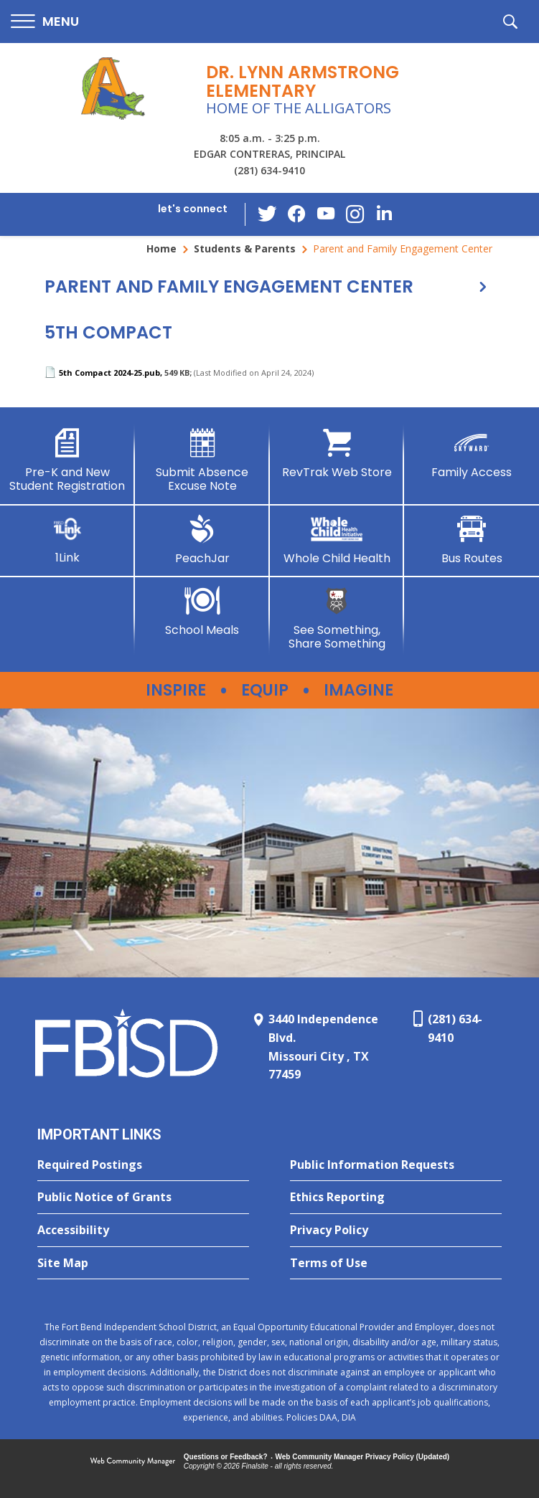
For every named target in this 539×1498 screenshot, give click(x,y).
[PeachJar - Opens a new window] (202, 540)
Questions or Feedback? (226, 1457)
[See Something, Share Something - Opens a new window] (337, 618)
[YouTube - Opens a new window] (325, 214)
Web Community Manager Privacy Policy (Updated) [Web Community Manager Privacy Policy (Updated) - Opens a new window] (363, 1457)
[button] (45, 21)
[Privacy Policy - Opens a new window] (395, 1230)
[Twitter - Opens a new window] (268, 214)
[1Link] (67, 539)
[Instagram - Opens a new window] (354, 215)
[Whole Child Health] (337, 540)
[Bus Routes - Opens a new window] (471, 540)
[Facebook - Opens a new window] (297, 214)
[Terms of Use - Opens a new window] (395, 1263)
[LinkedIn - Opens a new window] (383, 213)
